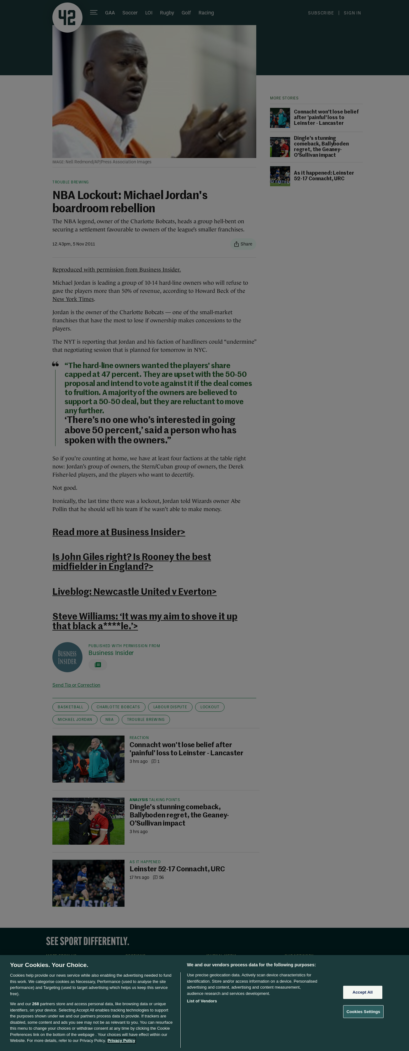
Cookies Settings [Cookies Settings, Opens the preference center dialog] (363, 1011)
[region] (204, 1003)
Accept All (363, 992)
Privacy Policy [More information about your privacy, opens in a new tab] (121, 1040)
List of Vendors (202, 1001)
